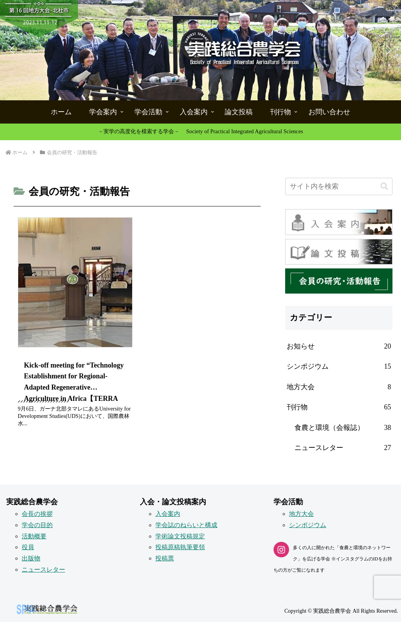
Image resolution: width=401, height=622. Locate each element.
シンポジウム (307, 525)
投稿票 (164, 558)
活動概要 (34, 536)
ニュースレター (43, 569)
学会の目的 (37, 525)
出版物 (31, 558)
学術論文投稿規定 (180, 536)
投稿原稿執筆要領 (180, 547)
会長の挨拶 (37, 513)
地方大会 (301, 513)
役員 (28, 547)
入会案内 (167, 513)
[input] (338, 186)
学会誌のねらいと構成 (186, 525)
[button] (200, 50)
